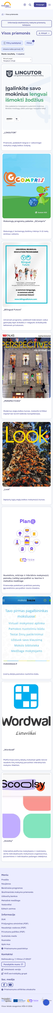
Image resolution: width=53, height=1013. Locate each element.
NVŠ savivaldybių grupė (14, 973)
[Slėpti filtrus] (29, 43)
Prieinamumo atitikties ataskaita (18, 989)
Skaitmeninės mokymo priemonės (17, 892)
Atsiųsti (44, 33)
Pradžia (5, 879)
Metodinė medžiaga (10, 900)
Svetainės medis (9, 936)
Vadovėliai (6, 904)
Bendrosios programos (12, 888)
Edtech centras (8, 908)
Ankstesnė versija (11, 969)
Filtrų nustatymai (12, 43)
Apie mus (5, 944)
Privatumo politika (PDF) (13, 932)
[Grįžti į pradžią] (4, 14)
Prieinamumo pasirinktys (14, 948)
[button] (30, 4)
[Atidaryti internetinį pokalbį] (46, 1002)
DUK (3, 919)
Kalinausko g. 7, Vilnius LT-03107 (16, 959)
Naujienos (6, 884)
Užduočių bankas (9, 896)
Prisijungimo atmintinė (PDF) (14, 923)
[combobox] (16, 60)
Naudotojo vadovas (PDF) (13, 927)
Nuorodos (6, 940)
